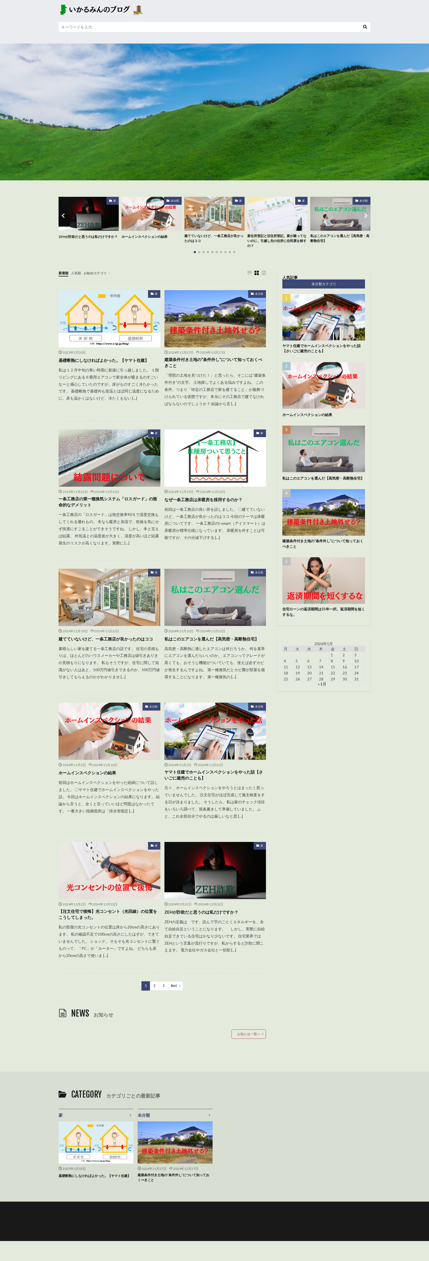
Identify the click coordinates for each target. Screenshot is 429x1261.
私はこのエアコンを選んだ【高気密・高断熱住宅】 (339, 239)
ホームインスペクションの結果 (148, 236)
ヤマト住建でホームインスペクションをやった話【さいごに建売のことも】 (213, 790)
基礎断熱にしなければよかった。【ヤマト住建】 (108, 366)
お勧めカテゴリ (100, 275)
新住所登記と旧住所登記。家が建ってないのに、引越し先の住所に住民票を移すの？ (276, 242)
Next (174, 1004)
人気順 (78, 275)
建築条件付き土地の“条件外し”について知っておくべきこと (213, 366)
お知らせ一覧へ (248, 1052)
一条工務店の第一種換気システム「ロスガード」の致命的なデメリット (108, 507)
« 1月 (322, 697)
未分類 (175, 200)
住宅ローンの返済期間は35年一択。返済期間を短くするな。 (321, 624)
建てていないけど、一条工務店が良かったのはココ (213, 239)
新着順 (64, 275)
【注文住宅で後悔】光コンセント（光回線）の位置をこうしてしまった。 (108, 931)
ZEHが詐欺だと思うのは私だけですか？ (87, 239)
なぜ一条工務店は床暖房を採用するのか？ (211, 504)
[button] (64, 217)
